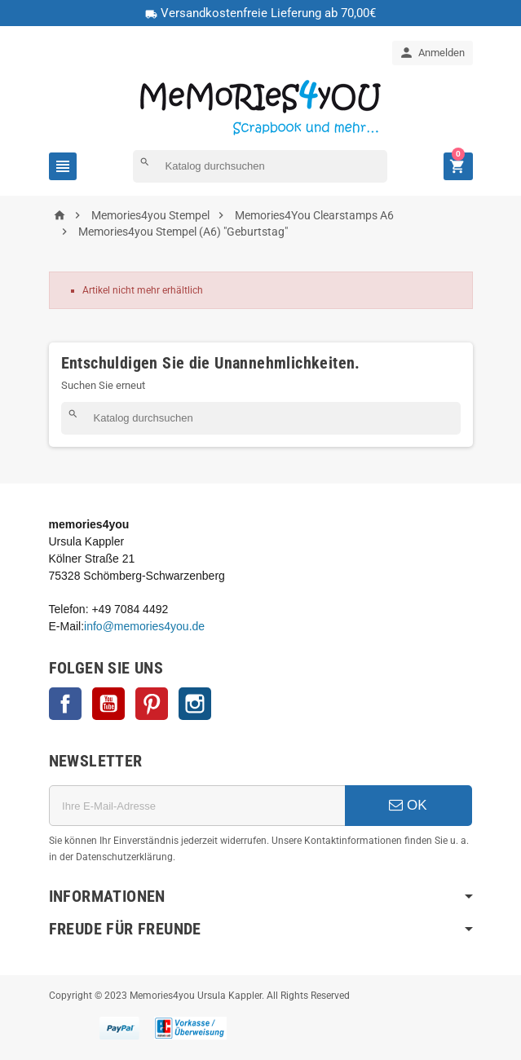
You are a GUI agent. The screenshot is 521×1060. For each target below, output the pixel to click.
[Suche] (260, 166)
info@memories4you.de (144, 626)
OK (407, 805)
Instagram (195, 703)
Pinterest (151, 703)
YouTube (108, 703)
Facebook (65, 703)
